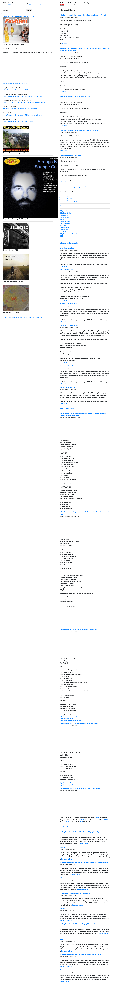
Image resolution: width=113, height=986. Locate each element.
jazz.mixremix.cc (65, 197)
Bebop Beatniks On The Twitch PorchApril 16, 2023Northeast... (79, 723)
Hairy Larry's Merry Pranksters (69, 234)
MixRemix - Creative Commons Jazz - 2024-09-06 (18, 16)
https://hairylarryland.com (68, 785)
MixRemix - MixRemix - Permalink (70, 155)
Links (61, 206)
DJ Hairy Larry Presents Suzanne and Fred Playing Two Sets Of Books (81, 954)
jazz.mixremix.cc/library (67, 199)
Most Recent (24, 5)
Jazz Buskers (64, 232)
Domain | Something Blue (67, 387)
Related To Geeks (65, 221)
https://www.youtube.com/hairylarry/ (71, 720)
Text (41, 5)
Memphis (62, 847)
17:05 (95, 820)
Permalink (36, 5)
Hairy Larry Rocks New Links (69, 243)
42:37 (81, 822)
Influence (63, 908)
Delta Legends (64, 230)
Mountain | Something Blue (68, 304)
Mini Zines (63, 225)
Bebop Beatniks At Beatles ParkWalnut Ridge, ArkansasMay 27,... (80, 629)
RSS (30, 5)
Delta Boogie (64, 215)
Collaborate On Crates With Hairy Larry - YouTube (75, 97)
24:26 (106, 820)
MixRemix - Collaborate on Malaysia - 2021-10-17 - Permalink (79, 130)
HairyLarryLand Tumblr (67, 408)
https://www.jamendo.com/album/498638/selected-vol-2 (20, 109)
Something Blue (65, 217)
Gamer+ (62, 219)
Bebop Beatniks (64, 227)
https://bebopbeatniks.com (68, 783)
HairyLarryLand (64, 211)
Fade (61, 939)
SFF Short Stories (65, 223)
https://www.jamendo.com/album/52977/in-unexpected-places (22, 96)
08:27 (83, 820)
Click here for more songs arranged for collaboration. (76, 187)
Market (62, 970)
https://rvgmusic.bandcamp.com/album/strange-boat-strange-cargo (24, 102)
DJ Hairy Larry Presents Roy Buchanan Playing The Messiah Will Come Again (84, 862)
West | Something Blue (67, 248)
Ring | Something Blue (67, 269)
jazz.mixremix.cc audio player (69, 201)
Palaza (62, 878)
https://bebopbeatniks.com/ (68, 716)
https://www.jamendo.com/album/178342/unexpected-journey (22, 115)
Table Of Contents (13, 5)
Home (5, 5)
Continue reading (85, 844)
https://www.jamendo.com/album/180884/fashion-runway (21, 90)
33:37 (67, 822)
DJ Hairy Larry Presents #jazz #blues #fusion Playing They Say (79, 832)
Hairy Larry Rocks (65, 213)
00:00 (97, 818)
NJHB (61, 236)
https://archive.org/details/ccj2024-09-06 (16, 83)
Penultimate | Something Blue (69, 325)
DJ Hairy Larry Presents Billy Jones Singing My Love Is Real (78, 924)
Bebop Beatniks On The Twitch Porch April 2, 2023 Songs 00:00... (80, 788)
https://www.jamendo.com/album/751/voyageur (18, 121)
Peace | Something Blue (67, 366)
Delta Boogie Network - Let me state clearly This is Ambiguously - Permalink (83, 15)
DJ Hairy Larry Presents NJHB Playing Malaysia (75, 893)
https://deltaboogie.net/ (67, 718)
